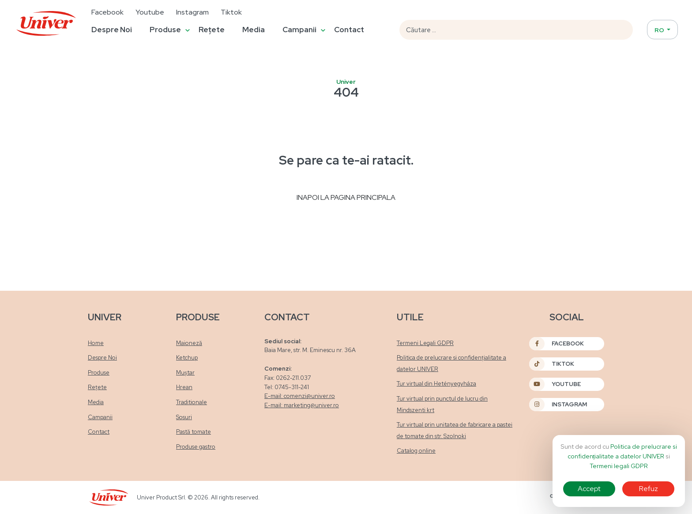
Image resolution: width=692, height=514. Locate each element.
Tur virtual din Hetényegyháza (436, 383)
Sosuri (184, 417)
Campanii (299, 29)
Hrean (184, 387)
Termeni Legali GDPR (425, 343)
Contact (349, 29)
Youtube (149, 12)
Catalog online (416, 450)
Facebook (107, 12)
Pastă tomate (193, 431)
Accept (589, 488)
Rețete (212, 29)
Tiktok (231, 12)
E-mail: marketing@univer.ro (301, 405)
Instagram (192, 12)
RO (660, 30)
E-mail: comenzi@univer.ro (299, 396)
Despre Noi (111, 29)
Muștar (185, 372)
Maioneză (189, 343)
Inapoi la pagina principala (346, 197)
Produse (165, 29)
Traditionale (191, 402)
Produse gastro (195, 446)
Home (96, 343)
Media (253, 29)
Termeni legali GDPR (619, 466)
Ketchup (187, 357)
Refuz (648, 488)
